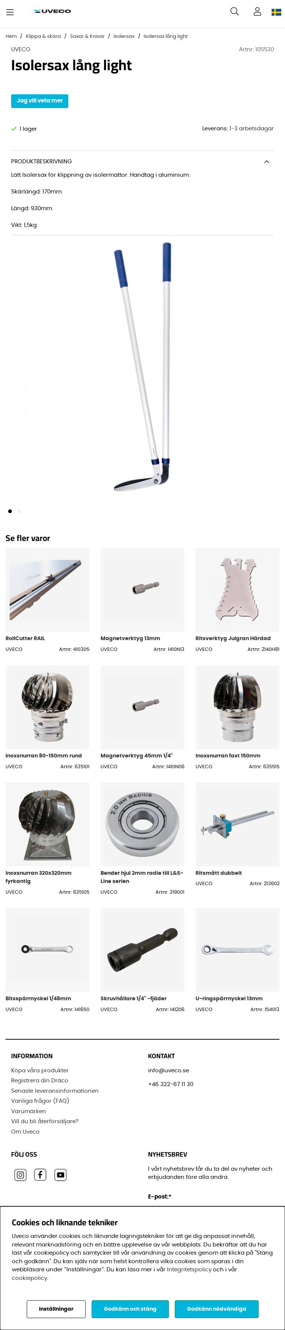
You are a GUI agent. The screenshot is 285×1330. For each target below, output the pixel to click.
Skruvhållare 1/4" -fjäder (134, 1004)
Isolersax (124, 36)
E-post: (161, 1199)
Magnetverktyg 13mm (130, 644)
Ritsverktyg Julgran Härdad (233, 644)
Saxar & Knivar (87, 36)
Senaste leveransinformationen (55, 1093)
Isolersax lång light (166, 36)
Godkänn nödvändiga (216, 1309)
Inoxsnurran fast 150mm (228, 761)
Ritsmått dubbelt (219, 878)
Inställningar (56, 1309)
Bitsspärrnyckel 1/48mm (38, 1004)
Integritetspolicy (189, 1269)
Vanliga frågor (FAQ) (40, 1104)
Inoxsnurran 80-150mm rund (44, 761)
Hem (11, 36)
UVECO (20, 49)
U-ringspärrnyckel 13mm (229, 1004)
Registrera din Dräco (39, 1083)
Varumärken (28, 1114)
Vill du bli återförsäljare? (45, 1124)
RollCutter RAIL (25, 644)
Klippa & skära (43, 36)
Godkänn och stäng (130, 1309)
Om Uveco (25, 1134)
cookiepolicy (29, 1278)
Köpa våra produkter (40, 1073)
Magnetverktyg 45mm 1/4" (137, 761)
